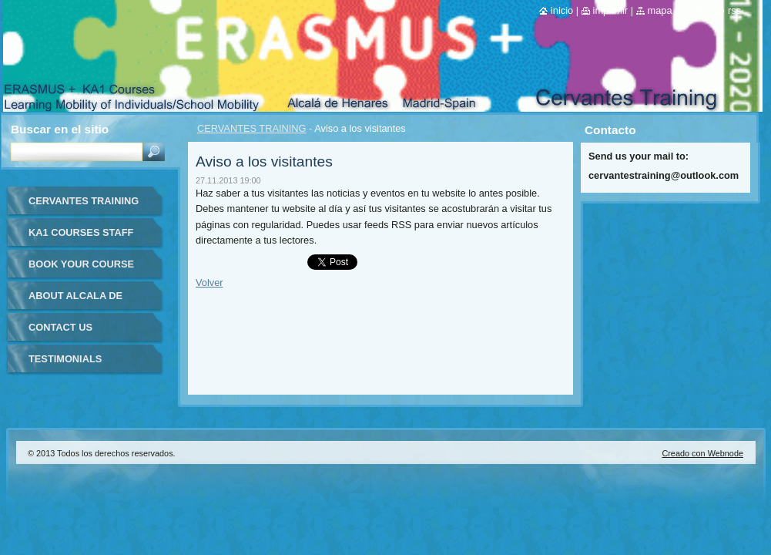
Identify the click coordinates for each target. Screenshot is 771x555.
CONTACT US (60, 327)
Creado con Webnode (702, 453)
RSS (734, 10)
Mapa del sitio (678, 10)
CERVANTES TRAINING (252, 128)
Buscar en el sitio (60, 129)
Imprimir (611, 10)
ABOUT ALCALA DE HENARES (75, 301)
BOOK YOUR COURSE (81, 264)
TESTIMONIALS (65, 359)
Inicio (562, 10)
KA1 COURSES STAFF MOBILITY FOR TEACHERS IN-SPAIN (80, 238)
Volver (209, 282)
